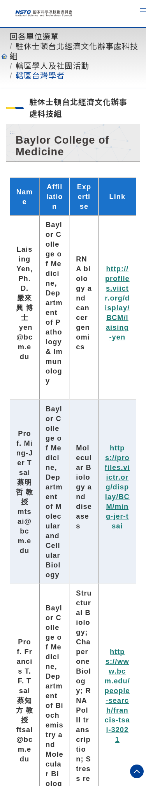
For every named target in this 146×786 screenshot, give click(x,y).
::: (12, 131)
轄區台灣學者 (40, 75)
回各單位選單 (34, 36)
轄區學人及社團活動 (52, 66)
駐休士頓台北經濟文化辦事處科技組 (74, 51)
